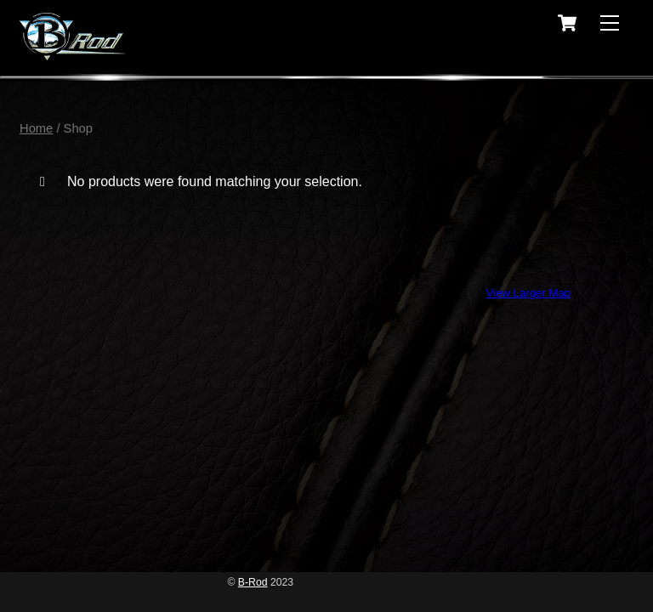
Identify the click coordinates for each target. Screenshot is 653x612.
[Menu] (610, 23)
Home (36, 128)
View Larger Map (528, 292)
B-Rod (253, 582)
